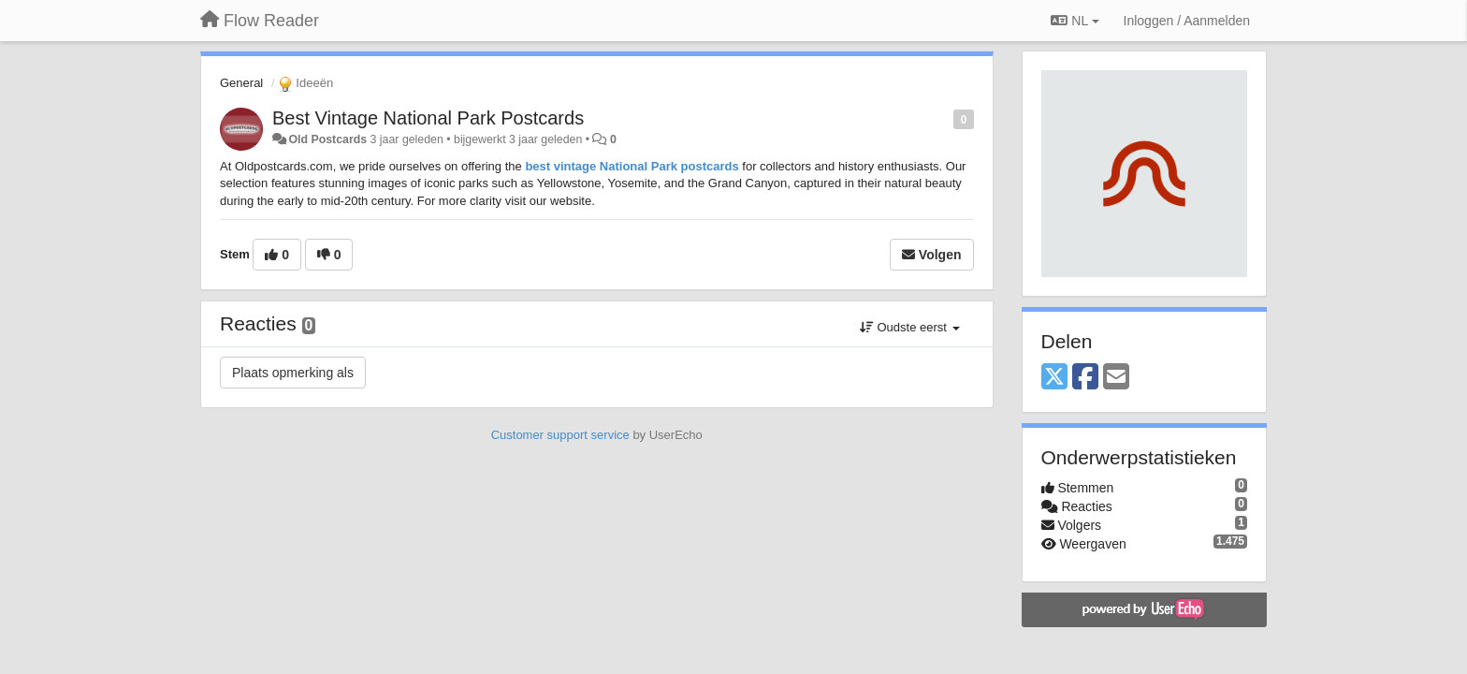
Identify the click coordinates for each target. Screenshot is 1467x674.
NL (1074, 20)
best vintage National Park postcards (630, 166)
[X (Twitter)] (1054, 377)
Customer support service (560, 435)
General (241, 83)
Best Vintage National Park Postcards (428, 118)
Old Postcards (327, 139)
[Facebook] (1085, 377)
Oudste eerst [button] (910, 327)
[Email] (1116, 377)
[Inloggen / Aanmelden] (1186, 21)
